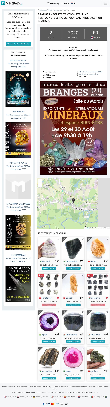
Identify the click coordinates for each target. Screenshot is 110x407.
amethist (44, 261)
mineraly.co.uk (24, 397)
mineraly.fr (9, 397)
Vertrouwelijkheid (35, 386)
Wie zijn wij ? (47, 386)
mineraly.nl (83, 397)
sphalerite (45, 297)
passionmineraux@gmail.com (89, 74)
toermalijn (94, 297)
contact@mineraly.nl (72, 392)
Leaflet (87, 228)
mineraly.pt (97, 397)
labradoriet (70, 261)
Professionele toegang (78, 386)
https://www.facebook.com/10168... (91, 72)
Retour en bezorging (61, 386)
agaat (43, 334)
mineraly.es (69, 397)
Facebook (30, 392)
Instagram (41, 392)
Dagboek (43, 10)
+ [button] (40, 181)
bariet (92, 261)
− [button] (40, 185)
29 (65, 10)
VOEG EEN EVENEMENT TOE (18, 44)
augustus (58, 10)
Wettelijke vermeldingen (18, 386)
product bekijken (49, 268)
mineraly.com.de (40, 397)
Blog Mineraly (18, 392)
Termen (5, 386)
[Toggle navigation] (105, 3)
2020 (50, 10)
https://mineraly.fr (91, 392)
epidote (93, 371)
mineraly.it (56, 397)
